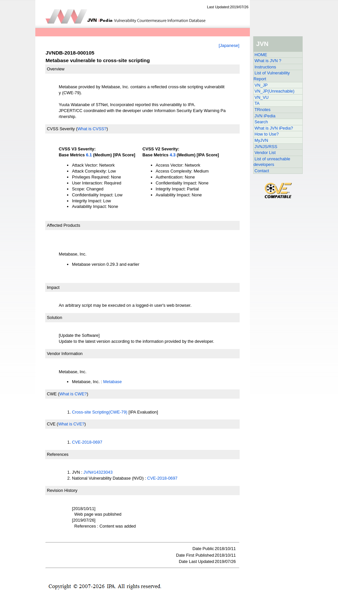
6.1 (89, 154)
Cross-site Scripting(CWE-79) (99, 412)
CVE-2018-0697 (87, 442)
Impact (53, 287)
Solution (54, 317)
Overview (55, 68)
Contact (261, 170)
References (57, 454)
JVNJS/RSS (265, 146)
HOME (260, 54)
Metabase (112, 381)
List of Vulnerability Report (272, 75)
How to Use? (266, 134)
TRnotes (262, 109)
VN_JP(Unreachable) (274, 91)
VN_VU (261, 97)
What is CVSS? (91, 128)
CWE (52, 393)
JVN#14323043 (98, 472)
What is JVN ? (267, 60)
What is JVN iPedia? (273, 128)
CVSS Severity (61, 128)
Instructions (265, 66)
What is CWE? (73, 393)
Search (261, 121)
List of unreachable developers (272, 161)
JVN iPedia (264, 115)
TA (256, 103)
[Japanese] (229, 45)
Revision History (62, 490)
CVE (51, 423)
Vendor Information (65, 353)
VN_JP (261, 85)
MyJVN (261, 140)
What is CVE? (71, 423)
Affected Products (63, 225)
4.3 (173, 154)
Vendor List (265, 152)
